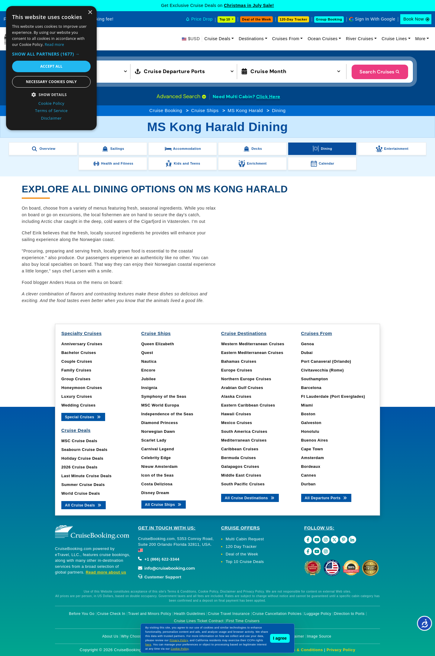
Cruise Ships (205, 110)
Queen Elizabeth (157, 344)
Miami (307, 405)
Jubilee (148, 379)
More (420, 38)
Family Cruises (76, 370)
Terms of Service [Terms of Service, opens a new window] (51, 110)
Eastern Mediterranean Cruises (252, 352)
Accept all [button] (51, 66)
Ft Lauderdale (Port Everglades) (333, 396)
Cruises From (285, 38)
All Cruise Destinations (250, 497)
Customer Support (159, 577)
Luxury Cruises (76, 396)
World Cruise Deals (80, 493)
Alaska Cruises (236, 396)
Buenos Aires (314, 440)
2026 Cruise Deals (79, 467)
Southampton (314, 379)
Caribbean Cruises (239, 449)
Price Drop (202, 19)
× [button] (90, 12)
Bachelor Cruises (78, 352)
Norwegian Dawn (158, 431)
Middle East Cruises (241, 475)
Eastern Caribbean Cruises (248, 405)
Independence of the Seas (167, 414)
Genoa (307, 344)
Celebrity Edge (156, 457)
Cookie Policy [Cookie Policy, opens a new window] (51, 103)
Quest (147, 352)
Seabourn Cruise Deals (84, 449)
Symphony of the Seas (163, 396)
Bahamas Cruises (238, 361)
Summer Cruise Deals (83, 484)
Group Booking (329, 19)
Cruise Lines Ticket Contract (199, 621)
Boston (308, 414)
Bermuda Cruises (238, 457)
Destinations (251, 38)
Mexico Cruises (236, 422)
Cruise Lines (394, 38)
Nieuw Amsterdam (159, 466)
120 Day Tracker (241, 546)
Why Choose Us (135, 636)
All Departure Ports (326, 497)
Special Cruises (83, 416)
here (148, 644)
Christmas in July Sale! (249, 5)
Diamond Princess (159, 422)
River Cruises (359, 38)
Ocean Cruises (322, 38)
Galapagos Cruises (240, 466)
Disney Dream (155, 492)
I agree (280, 638)
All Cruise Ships (163, 504)
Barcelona (311, 387)
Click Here (268, 97)
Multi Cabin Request (245, 539)
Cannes (308, 475)
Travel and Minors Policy (149, 614)
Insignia (149, 387)
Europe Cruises (236, 370)
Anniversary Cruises (81, 344)
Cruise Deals (217, 38)
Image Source (319, 636)
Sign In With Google (375, 19)
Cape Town (312, 449)
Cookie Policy (179, 648)
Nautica (148, 361)
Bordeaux (311, 466)
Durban (308, 484)
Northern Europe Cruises (246, 379)
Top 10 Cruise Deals (245, 561)
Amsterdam (312, 457)
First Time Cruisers (242, 621)
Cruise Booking (165, 110)
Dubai (307, 352)
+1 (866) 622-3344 (158, 559)
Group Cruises (76, 379)
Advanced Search (181, 96)
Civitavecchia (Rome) (322, 370)
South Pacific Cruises (243, 484)
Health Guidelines (189, 614)
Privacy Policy (341, 650)
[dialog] (51, 68)
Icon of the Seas (157, 475)
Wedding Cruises (78, 405)
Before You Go (82, 614)
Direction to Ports (349, 614)
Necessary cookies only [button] (51, 81)
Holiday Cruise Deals (82, 458)
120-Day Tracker (294, 19)
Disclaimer (295, 636)
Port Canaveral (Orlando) (326, 361)
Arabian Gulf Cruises (242, 387)
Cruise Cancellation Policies (277, 614)
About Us (110, 636)
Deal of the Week (256, 19)
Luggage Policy (317, 614)
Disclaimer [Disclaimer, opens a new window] (51, 118)
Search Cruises (379, 72)
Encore (148, 370)
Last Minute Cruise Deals (86, 476)
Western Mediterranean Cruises (252, 344)
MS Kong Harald (245, 110)
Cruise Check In (111, 614)
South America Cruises (244, 431)
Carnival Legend (157, 449)
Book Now (413, 19)
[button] (51, 54)
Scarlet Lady (153, 440)
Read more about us (106, 572)
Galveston (311, 422)
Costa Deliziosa (157, 484)
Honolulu (310, 431)
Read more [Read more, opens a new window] (54, 44)
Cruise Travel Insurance (229, 614)
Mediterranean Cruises (244, 440)
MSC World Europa (160, 405)
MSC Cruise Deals (79, 441)
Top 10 (225, 19)
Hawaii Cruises (236, 414)
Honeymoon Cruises (81, 387)
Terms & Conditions (303, 650)
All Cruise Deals (83, 504)
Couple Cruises (76, 361)
